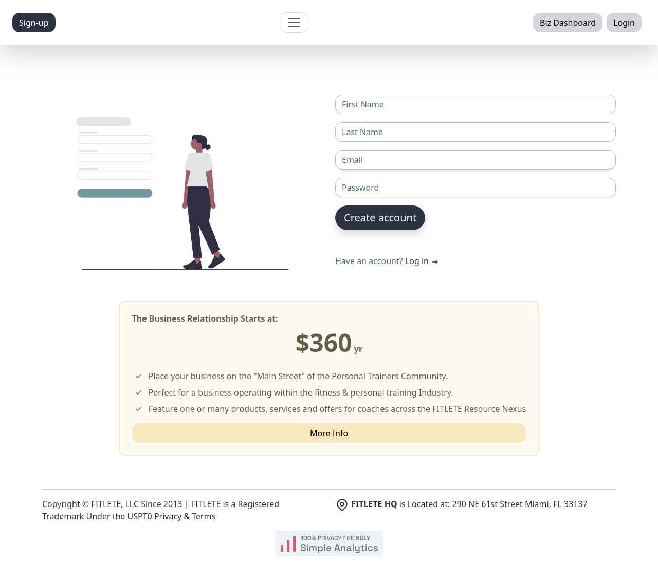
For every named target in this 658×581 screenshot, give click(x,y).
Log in (422, 261)
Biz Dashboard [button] (568, 22)
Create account (380, 217)
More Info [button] (329, 433)
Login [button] (624, 22)
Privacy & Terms (184, 516)
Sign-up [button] (34, 22)
